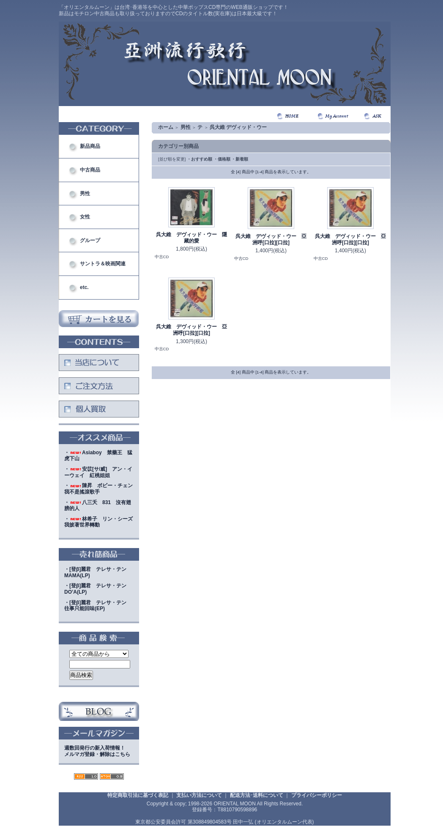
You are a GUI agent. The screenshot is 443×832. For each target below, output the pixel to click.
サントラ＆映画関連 (103, 264)
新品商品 (90, 146)
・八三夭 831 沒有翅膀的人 (97, 505)
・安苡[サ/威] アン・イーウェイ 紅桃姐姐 (98, 472)
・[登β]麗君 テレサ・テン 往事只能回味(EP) (97, 606)
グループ (90, 240)
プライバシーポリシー (316, 795)
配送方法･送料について (256, 795)
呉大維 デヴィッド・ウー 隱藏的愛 (191, 238)
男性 (85, 193)
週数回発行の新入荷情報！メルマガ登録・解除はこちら (97, 751)
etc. (84, 287)
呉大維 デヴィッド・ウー (238, 127)
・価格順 (221, 159)
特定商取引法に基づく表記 (137, 795)
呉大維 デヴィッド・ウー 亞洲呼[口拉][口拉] (270, 239)
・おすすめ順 (199, 159)
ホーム (165, 127)
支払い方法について (199, 795)
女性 (85, 217)
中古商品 (90, 170)
